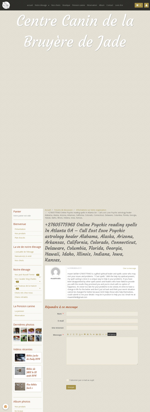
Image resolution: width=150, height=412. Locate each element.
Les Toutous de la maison (26, 287)
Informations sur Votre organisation (91, 210)
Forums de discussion (63, 210)
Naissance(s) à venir (23, 256)
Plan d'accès (20, 237)
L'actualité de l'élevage (24, 252)
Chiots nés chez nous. (24, 292)
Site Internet (58, 328)
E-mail (61, 321)
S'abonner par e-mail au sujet (80, 380)
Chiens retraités (21, 297)
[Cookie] (5, 407)
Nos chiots (55, 5)
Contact (109, 5)
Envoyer (71, 387)
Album (101, 5)
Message (57, 335)
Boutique (66, 5)
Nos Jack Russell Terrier (27, 274)
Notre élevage (41, 5)
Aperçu (112, 334)
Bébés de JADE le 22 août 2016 (31, 372)
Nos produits (20, 233)
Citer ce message (129, 268)
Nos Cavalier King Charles (25, 280)
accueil (30, 5)
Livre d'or (119, 5)
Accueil (48, 210)
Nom (59, 313)
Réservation (92, 5)
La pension (19, 311)
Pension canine (78, 5)
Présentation (20, 229)
